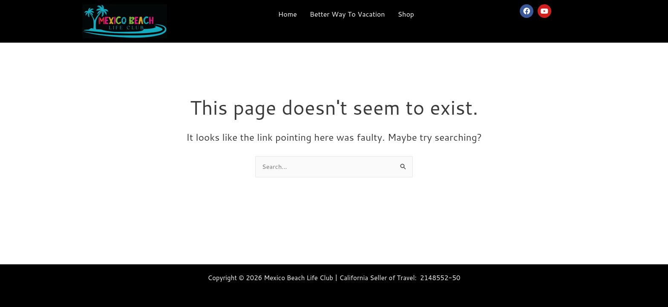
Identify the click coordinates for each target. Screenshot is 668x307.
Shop (405, 14)
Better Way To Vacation (347, 14)
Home (287, 14)
